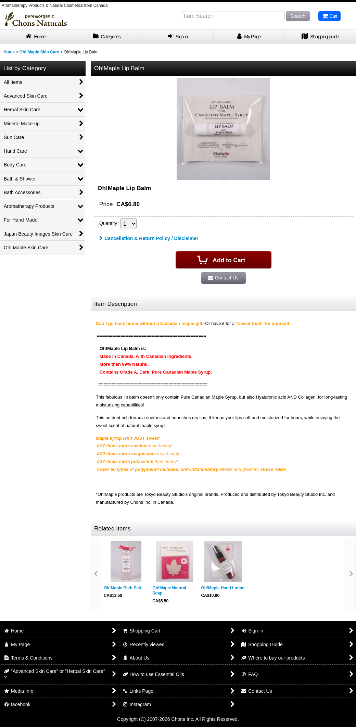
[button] (96, 574)
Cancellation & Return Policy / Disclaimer (148, 238)
